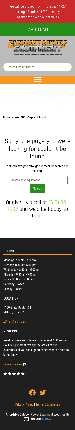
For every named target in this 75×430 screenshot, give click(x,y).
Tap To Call (37, 29)
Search (37, 188)
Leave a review (12, 364)
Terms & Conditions (48, 405)
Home (7, 117)
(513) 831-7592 (15, 322)
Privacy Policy (24, 405)
